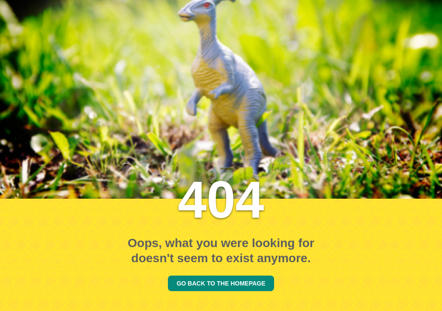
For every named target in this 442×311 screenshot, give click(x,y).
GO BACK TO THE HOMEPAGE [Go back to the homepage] (221, 283)
